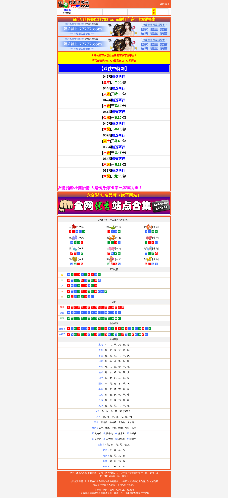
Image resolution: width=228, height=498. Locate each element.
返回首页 (165, 4)
